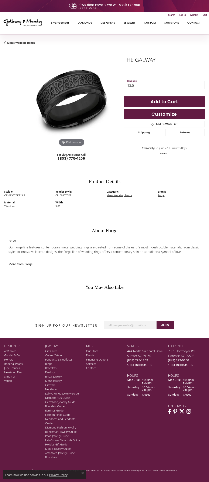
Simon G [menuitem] (9, 376)
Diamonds (85, 22)
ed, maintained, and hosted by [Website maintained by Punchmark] (123, 470)
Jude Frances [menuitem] (12, 368)
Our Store (171, 22)
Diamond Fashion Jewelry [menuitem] (60, 427)
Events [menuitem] (90, 355)
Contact (194, 22)
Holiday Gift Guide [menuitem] (56, 444)
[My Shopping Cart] (204, 15)
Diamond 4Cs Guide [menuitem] (57, 398)
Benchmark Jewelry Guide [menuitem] (61, 432)
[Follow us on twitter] (181, 411)
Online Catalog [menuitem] (54, 355)
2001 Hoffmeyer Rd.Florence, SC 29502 (181, 358)
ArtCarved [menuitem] (10, 351)
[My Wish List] (194, 15)
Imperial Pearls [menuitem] (13, 364)
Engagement (60, 22)
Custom (150, 22)
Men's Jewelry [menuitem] (53, 381)
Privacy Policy (58, 475)
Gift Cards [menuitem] (51, 351)
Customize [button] (164, 114)
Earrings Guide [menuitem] (54, 410)
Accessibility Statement (165, 470)
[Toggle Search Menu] (171, 15)
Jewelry (130, 22)
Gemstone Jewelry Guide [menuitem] (60, 402)
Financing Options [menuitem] (97, 359)
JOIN (165, 325)
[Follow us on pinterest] (175, 411)
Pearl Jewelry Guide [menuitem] (57, 436)
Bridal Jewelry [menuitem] (53, 376)
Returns (185, 132)
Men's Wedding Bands (21, 43)
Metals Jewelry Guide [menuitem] (58, 449)
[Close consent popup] (82, 473)
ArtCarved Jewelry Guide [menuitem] (60, 453)
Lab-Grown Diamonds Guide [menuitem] (62, 440)
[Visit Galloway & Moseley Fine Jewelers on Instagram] (188, 411)
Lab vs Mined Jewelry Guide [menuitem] (62, 393)
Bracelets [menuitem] (50, 368)
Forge (161, 195)
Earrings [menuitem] (50, 372)
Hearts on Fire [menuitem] (13, 372)
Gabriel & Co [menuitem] (12, 355)
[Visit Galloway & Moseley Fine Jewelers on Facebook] (169, 411)
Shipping (144, 132)
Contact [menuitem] (91, 368)
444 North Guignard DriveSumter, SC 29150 (145, 358)
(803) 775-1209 (71, 158)
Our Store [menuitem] (92, 351)
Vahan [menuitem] (8, 381)
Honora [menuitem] (9, 359)
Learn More (87, 8)
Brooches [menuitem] (51, 457)
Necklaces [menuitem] (51, 389)
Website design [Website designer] (99, 470)
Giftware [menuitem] (50, 385)
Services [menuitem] (91, 364)
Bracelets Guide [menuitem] (55, 406)
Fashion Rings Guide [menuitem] (57, 415)
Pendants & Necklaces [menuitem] (58, 359)
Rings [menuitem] (48, 364)
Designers (107, 22)
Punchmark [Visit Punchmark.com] (146, 470)
